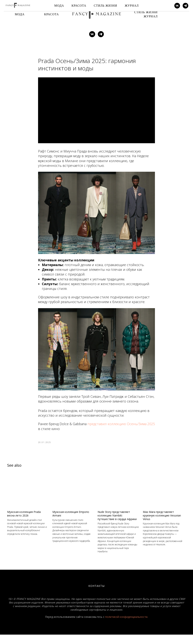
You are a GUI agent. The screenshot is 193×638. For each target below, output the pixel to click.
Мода (20, 14)
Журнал (151, 16)
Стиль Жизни (146, 12)
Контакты (96, 589)
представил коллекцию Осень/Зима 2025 (121, 425)
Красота (51, 14)
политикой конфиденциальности (126, 620)
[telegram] (101, 34)
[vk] (92, 34)
